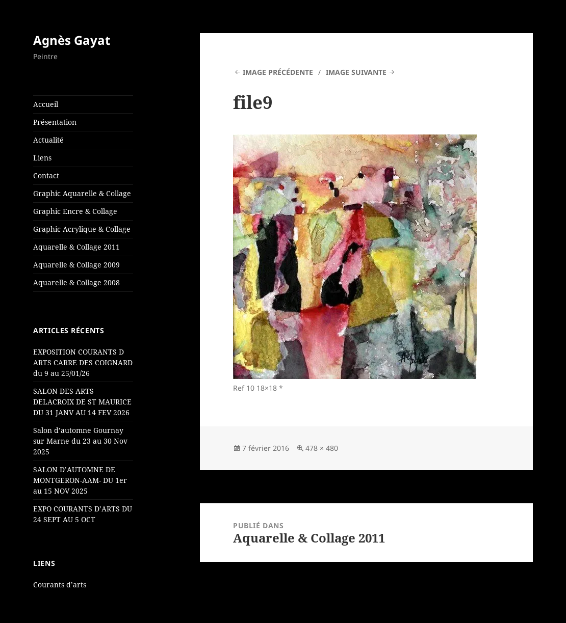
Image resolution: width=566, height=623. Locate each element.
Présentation (54, 122)
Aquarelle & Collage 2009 (76, 264)
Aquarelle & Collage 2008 (76, 282)
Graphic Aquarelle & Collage (82, 193)
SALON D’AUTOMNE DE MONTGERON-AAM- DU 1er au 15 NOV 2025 (80, 480)
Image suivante (356, 72)
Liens (42, 157)
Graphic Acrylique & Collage (82, 229)
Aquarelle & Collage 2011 (76, 247)
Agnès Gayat (71, 40)
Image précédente (278, 72)
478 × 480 (321, 448)
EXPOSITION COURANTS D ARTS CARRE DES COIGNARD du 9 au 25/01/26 (83, 362)
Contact (46, 175)
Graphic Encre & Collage (75, 211)
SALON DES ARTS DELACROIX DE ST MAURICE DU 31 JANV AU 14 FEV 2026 (82, 401)
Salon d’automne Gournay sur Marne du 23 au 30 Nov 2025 (80, 440)
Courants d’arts (59, 584)
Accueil (45, 104)
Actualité (48, 140)
